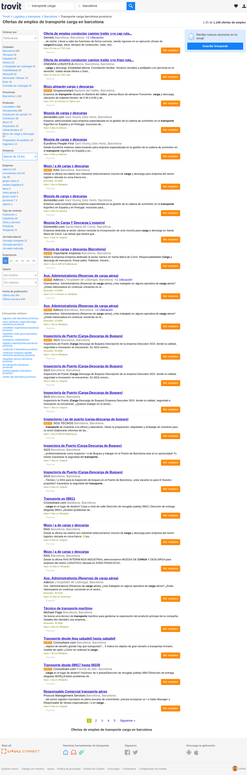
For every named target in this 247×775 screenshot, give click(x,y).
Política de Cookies (94, 768)
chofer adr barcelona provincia (19, 377)
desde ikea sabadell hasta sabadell (79, 638)
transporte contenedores (16, 340)
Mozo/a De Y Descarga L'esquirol (74, 222)
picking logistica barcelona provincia (17, 372)
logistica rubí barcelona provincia (20, 318)
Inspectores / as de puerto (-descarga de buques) (86, 419)
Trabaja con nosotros (32, 768)
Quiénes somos (9, 768)
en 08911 (59, 498)
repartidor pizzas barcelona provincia (17, 360)
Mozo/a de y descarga (65, 113)
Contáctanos (129, 768)
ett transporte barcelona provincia (16, 366)
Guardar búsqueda (215, 46)
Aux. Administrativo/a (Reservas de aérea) (81, 275)
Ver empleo (170, 50)
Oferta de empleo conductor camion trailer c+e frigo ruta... (89, 60)
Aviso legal (113, 768)
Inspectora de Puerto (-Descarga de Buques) (83, 445)
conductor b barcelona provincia (20, 349)
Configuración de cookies (153, 768)
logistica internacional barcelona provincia (20, 344)
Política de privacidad (68, 768)
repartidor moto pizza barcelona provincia (20, 335)
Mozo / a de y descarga (66, 166)
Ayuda (50, 768)
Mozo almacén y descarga (69, 86)
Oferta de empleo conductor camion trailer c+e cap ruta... (88, 33)
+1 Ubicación (95, 37)
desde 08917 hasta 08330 (72, 665)
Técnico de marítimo (68, 608)
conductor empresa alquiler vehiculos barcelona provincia (19, 354)
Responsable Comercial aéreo (75, 691)
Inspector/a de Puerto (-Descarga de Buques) (83, 336)
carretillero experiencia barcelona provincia (21, 329)
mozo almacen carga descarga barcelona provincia (19, 323)
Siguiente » (127, 720)
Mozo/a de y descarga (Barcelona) (75, 249)
